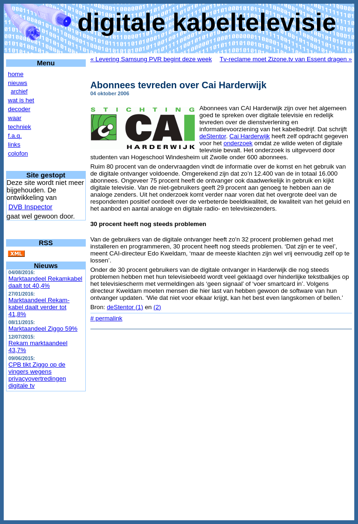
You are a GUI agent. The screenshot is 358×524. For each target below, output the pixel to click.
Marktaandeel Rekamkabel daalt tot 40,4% (45, 282)
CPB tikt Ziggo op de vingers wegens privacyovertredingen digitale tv (37, 375)
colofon (18, 153)
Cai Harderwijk (249, 136)
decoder (19, 109)
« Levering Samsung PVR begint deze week (151, 59)
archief (19, 91)
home (15, 74)
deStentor (213, 136)
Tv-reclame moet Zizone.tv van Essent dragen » (286, 59)
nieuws (18, 82)
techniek (19, 126)
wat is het (21, 100)
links (14, 144)
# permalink (106, 318)
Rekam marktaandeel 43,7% (38, 347)
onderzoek (238, 143)
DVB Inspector (30, 207)
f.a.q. (15, 135)
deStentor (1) (125, 307)
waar (14, 117)
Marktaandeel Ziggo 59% (42, 328)
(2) (157, 307)
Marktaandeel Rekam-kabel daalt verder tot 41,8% (38, 307)
